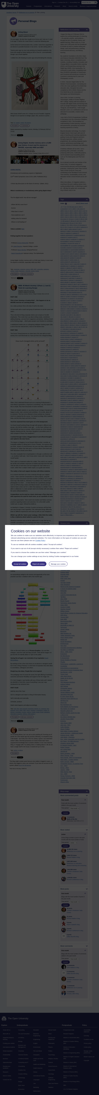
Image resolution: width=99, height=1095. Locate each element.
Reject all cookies (38, 564)
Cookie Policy (40, 540)
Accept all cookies (20, 564)
